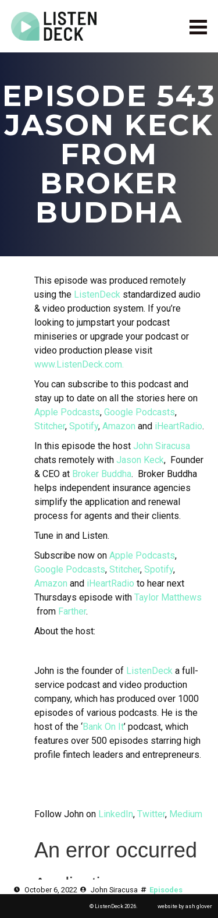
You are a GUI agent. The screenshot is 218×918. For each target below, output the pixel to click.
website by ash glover (185, 906)
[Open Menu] (198, 26)
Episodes (166, 889)
